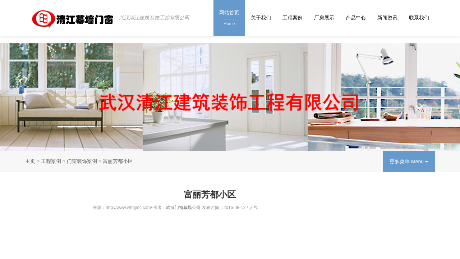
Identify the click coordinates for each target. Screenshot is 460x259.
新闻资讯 (387, 18)
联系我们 (419, 18)
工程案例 (292, 18)
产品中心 (356, 18)
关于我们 (261, 18)
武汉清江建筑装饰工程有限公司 (154, 17)
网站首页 (229, 18)
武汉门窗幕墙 (179, 207)
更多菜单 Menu (409, 161)
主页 (30, 161)
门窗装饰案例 (82, 161)
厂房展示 (324, 18)
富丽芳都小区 (118, 161)
